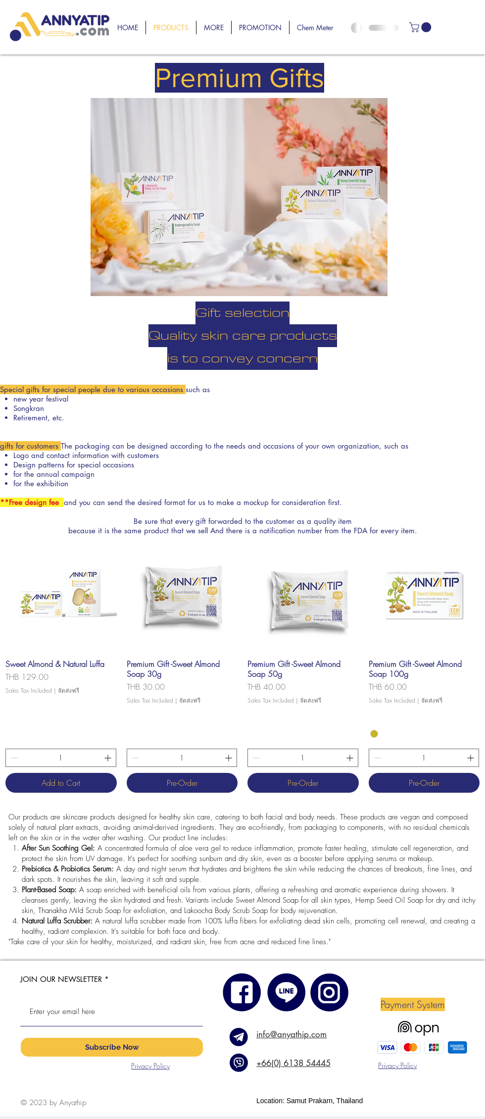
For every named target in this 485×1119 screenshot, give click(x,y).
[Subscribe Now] (112, 1047)
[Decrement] (13, 757)
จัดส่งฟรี (68, 691)
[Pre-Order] (182, 783)
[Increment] (108, 757)
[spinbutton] (60, 757)
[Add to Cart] (61, 783)
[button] (213, 27)
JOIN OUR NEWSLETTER (61, 979)
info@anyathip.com (291, 1034)
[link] (421, 27)
